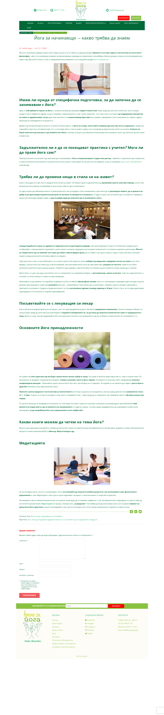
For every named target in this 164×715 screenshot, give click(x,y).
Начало (30, 23)
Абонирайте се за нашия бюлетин (70, 606)
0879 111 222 (131, 627)
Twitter (89, 633)
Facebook (90, 620)
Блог (29, 28)
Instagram (90, 627)
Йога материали (131, 23)
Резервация (124, 18)
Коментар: (23, 541)
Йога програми (54, 23)
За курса (55, 627)
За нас (40, 23)
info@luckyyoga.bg (130, 630)
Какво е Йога (57, 630)
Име (21, 564)
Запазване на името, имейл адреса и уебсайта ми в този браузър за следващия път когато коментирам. (30, 585)
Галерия (68, 23)
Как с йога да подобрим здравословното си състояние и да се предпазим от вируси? (62, 519)
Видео (79, 23)
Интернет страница (26, 575)
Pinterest (89, 630)
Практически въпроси (95, 23)
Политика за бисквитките (62, 640)
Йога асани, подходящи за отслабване (46, 516)
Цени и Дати (115, 23)
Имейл (22, 569)
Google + (90, 623)
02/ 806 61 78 (127, 623)
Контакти (136, 18)
